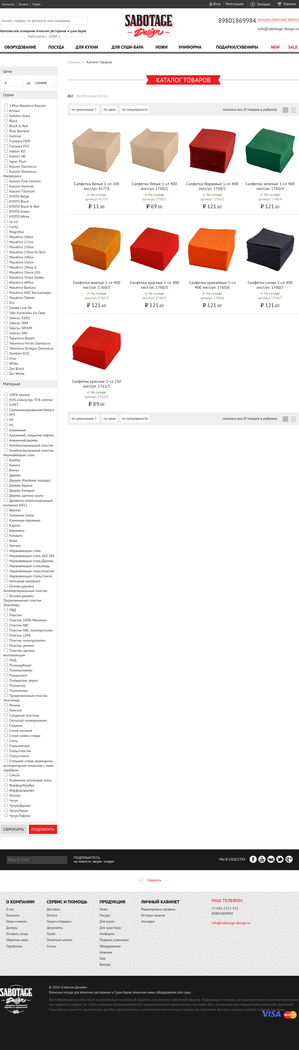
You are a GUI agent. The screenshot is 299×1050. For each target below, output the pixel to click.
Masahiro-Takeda (22, 297)
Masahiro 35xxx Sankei (26, 277)
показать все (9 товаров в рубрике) (250, 109)
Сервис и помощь (67, 902)
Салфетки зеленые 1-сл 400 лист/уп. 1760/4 (270, 186)
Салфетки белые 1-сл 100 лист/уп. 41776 (96, 186)
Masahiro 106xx (21, 237)
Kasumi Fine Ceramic (25, 181)
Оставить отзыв (17, 934)
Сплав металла (20, 730)
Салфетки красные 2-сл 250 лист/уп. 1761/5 (96, 384)
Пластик (15, 615)
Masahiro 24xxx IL (23, 267)
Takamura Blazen (22, 338)
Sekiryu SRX (18, 333)
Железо (15, 510)
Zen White (16, 373)
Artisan (14, 110)
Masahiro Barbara (22, 287)
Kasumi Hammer (21, 186)
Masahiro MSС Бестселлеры (30, 292)
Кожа (13, 540)
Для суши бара (110, 928)
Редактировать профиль (158, 909)
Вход (216, 4)
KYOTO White (19, 216)
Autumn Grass (19, 115)
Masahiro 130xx (21, 247)
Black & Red (18, 126)
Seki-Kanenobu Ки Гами (27, 313)
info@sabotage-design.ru (278, 28)
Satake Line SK (20, 308)
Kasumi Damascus (22, 166)
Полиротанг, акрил (23, 680)
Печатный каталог (60, 940)
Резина (14, 705)
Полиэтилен (18, 690)
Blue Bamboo (19, 131)
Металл (15, 545)
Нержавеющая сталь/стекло (30, 576)
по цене (110, 109)
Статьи (51, 946)
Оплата (23, 4)
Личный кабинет (160, 902)
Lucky (13, 226)
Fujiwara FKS (19, 146)
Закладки (263, 4)
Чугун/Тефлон (20, 815)
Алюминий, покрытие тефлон (31, 435)
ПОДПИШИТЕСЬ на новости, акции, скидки (94, 859)
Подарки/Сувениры (237, 47)
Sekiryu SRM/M (20, 328)
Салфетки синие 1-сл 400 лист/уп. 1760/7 (270, 285)
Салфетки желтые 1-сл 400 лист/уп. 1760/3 (96, 285)
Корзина (290, 4)
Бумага (14, 465)
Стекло (14, 775)
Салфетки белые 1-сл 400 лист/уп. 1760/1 (154, 186)
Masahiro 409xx (21, 282)
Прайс (36, 4)
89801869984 (237, 20)
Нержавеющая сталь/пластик (31, 571)
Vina (12, 358)
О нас (10, 909)
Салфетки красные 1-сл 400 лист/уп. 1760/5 (154, 285)
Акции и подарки (59, 921)
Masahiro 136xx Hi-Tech (27, 252)
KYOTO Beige (19, 196)
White (13, 363)
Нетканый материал (24, 581)
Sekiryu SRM (18, 323)
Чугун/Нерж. (18, 810)
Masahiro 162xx (21, 262)
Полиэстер (17, 685)
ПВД (12, 610)
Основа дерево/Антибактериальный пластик (25, 588)
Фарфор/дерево (21, 790)
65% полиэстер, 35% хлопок (31, 399)
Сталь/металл (19, 745)
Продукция (112, 902)
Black (13, 121)
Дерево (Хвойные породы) (29, 480)
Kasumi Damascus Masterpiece (19, 173)
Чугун (13, 800)
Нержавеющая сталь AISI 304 (31, 555)
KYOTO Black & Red (24, 206)
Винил (14, 470)
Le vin (13, 221)
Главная (74, 62)
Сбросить (13, 829)
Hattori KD (17, 151)
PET (12, 415)
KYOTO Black (19, 201)
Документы (55, 928)
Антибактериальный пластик (31, 445)
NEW (275, 47)
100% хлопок (19, 394)
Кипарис (16, 535)
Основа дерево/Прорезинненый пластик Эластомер (22, 600)
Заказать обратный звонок (278, 20)
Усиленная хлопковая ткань (30, 780)
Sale (292, 47)
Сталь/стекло (19, 756)
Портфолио (14, 946)
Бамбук (15, 460)
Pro (11, 302)
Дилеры (11, 928)
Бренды (105, 964)
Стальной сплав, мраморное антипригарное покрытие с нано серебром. (28, 765)
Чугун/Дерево (20, 805)
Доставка (53, 909)
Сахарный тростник (24, 715)
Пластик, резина (21, 645)
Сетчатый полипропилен (28, 720)
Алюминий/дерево (23, 440)
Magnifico (16, 232)
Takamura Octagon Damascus (31, 348)
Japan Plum (18, 161)
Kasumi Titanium (22, 191)
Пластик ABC (19, 625)
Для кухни (87, 47)
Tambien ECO (19, 353)
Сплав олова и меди (24, 735)
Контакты (8, 4)
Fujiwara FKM (19, 141)
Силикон (16, 725)
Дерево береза (20, 485)
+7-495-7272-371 (225, 908)
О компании (20, 902)
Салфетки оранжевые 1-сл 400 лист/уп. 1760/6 (212, 285)
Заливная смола (21, 515)
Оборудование (20, 47)
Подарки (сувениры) (114, 940)
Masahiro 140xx (21, 257)
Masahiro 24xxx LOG (25, 272)
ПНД (12, 660)
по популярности (135, 109)
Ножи (162, 47)
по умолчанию (82, 109)
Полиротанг (18, 675)
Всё (70, 95)
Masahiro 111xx (21, 242)
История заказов (153, 915)
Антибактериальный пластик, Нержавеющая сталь (28, 452)
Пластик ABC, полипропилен (31, 630)
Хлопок (15, 795)
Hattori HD (17, 156)
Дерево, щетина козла (26, 495)
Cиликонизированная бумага (31, 410)
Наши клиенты (16, 921)
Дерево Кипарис (22, 490)
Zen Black (16, 368)
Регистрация (235, 4)
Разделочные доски (92, 95)
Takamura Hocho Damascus (29, 343)
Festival (15, 136)
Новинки (106, 952)
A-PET (13, 405)
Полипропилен (20, 670)
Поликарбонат (20, 665)
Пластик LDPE (20, 635)
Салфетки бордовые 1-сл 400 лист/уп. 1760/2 (212, 186)
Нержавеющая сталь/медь (29, 566)
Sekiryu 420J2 (19, 318)
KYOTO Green (19, 211)
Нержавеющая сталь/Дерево (31, 561)
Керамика (17, 530)
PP (11, 420)
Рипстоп (15, 710)
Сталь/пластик (20, 751)
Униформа (189, 47)
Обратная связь (17, 940)
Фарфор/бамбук (21, 785)
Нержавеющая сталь (25, 550)
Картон (14, 525)
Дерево (15, 475)
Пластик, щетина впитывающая (19, 652)
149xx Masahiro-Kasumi (27, 105)
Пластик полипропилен (27, 640)
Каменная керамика (25, 520)
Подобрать (42, 829)
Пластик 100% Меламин (28, 620)
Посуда (56, 47)
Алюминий (17, 430)
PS (11, 425)
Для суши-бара (127, 47)
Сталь (13, 740)
